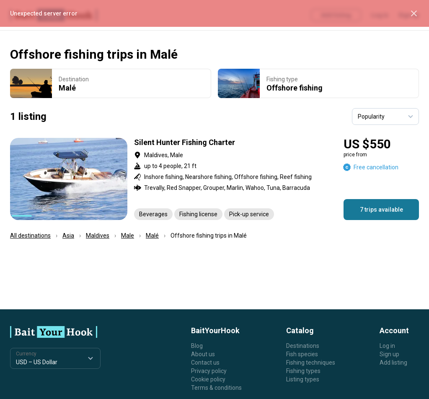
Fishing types (303, 371)
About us (203, 354)
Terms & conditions (216, 387)
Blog (197, 345)
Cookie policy (208, 379)
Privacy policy (209, 371)
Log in (387, 345)
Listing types (302, 379)
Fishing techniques (310, 362)
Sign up (389, 354)
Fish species (302, 354)
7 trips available (381, 209)
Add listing (393, 362)
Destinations (302, 345)
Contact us (205, 362)
